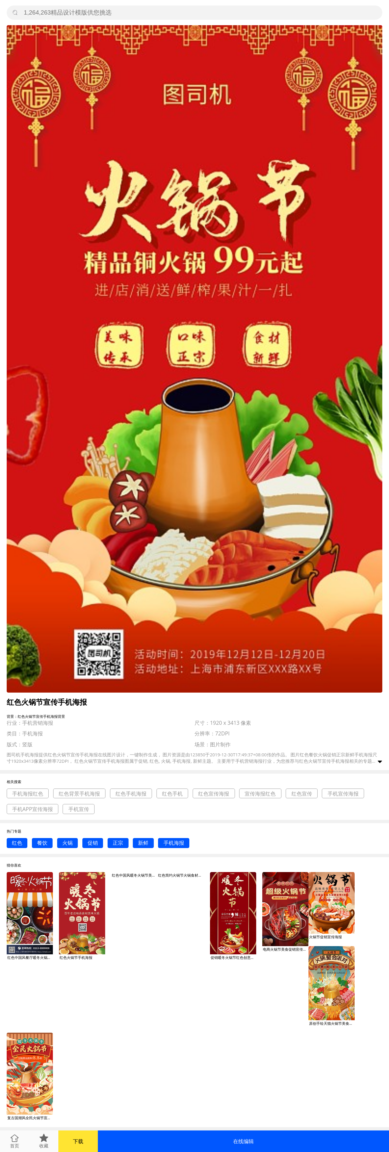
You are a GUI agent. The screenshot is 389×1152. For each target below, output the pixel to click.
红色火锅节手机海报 (76, 957)
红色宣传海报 (213, 793)
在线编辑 (243, 1141)
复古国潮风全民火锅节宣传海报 (30, 1117)
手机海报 (174, 842)
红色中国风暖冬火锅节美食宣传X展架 (134, 875)
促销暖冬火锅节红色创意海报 (233, 957)
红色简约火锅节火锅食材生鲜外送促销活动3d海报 (181, 875)
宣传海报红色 (260, 793)
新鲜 (143, 842)
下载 (78, 1141)
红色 (17, 842)
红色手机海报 (130, 793)
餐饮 (42, 842)
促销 (93, 842)
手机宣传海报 (343, 793)
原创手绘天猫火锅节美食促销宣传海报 (332, 1023)
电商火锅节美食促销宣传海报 (285, 949)
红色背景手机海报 (79, 793)
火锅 (67, 842)
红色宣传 (301, 793)
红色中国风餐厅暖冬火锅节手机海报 (30, 957)
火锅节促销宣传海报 (325, 936)
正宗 (118, 842)
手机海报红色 (27, 793)
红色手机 (172, 793)
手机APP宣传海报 (32, 809)
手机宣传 (78, 809)
